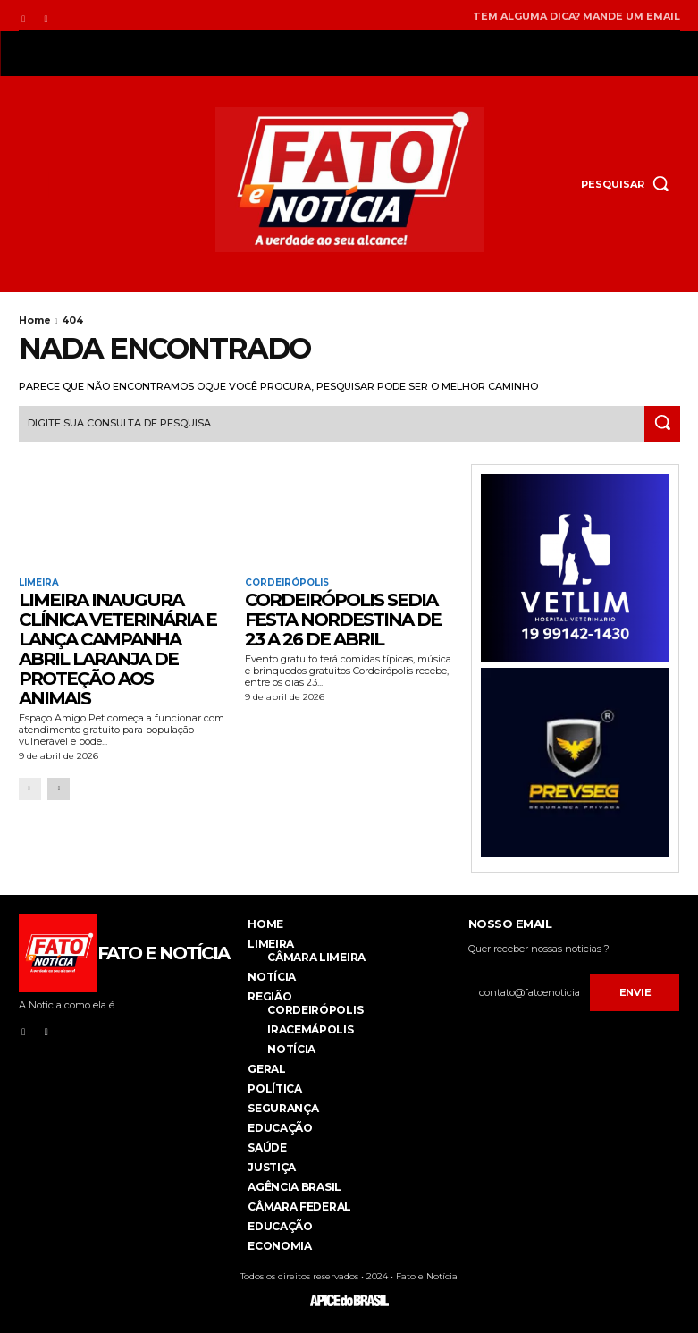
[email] (529, 992)
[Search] (662, 424)
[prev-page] (30, 789)
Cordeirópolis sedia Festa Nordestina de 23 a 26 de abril (343, 619)
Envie (635, 992)
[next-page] (58, 789)
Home (35, 320)
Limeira (39, 583)
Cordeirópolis (287, 583)
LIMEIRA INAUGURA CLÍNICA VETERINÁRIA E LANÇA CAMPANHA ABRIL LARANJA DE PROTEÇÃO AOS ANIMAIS (117, 649)
